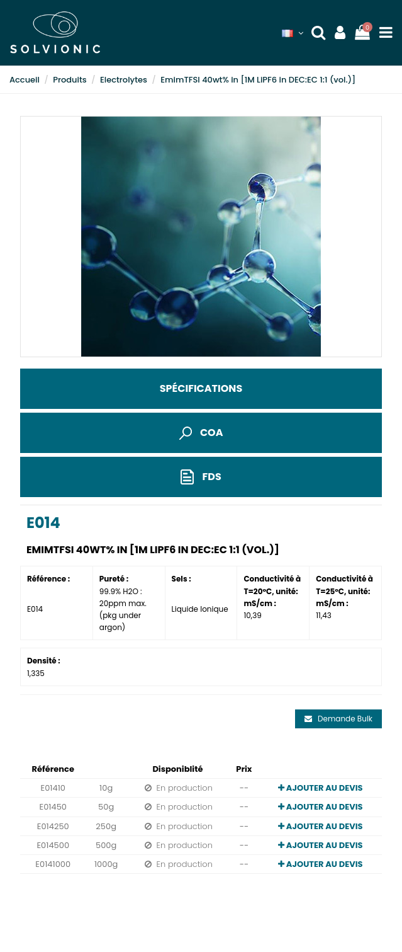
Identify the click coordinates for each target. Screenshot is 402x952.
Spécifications (201, 388)
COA (201, 432)
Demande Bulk (338, 718)
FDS (201, 477)
